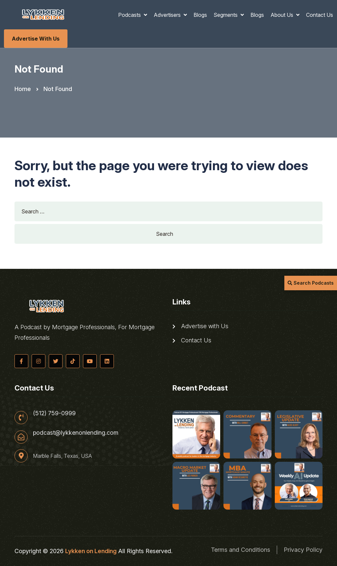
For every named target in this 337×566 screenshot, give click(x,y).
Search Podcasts (311, 283)
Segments (226, 15)
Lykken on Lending (91, 551)
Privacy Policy (303, 549)
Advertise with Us (36, 38)
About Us (283, 15)
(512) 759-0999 (54, 413)
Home (22, 88)
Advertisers (168, 15)
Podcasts (130, 15)
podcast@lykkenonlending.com (75, 433)
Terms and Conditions (240, 549)
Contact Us (319, 15)
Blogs (200, 15)
